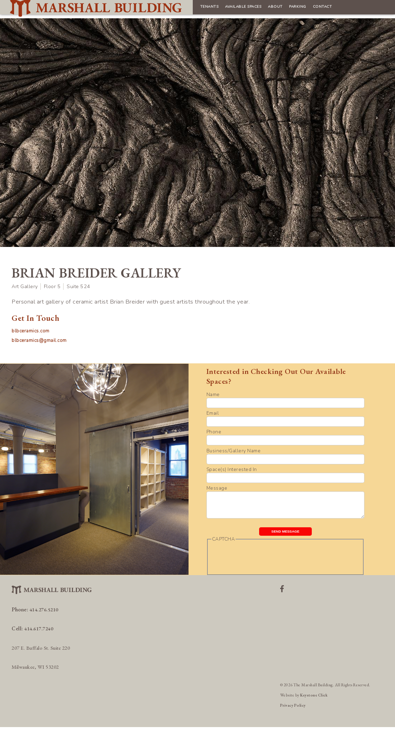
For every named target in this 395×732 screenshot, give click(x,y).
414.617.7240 (40, 633)
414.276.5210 (45, 614)
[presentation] (264, 562)
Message (217, 488)
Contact (275, 8)
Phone (214, 431)
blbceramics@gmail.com (40, 340)
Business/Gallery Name (233, 450)
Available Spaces (176, 8)
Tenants (133, 8)
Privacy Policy (293, 710)
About (217, 8)
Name (213, 394)
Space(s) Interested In (231, 469)
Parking (245, 8)
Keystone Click (314, 699)
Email (212, 413)
